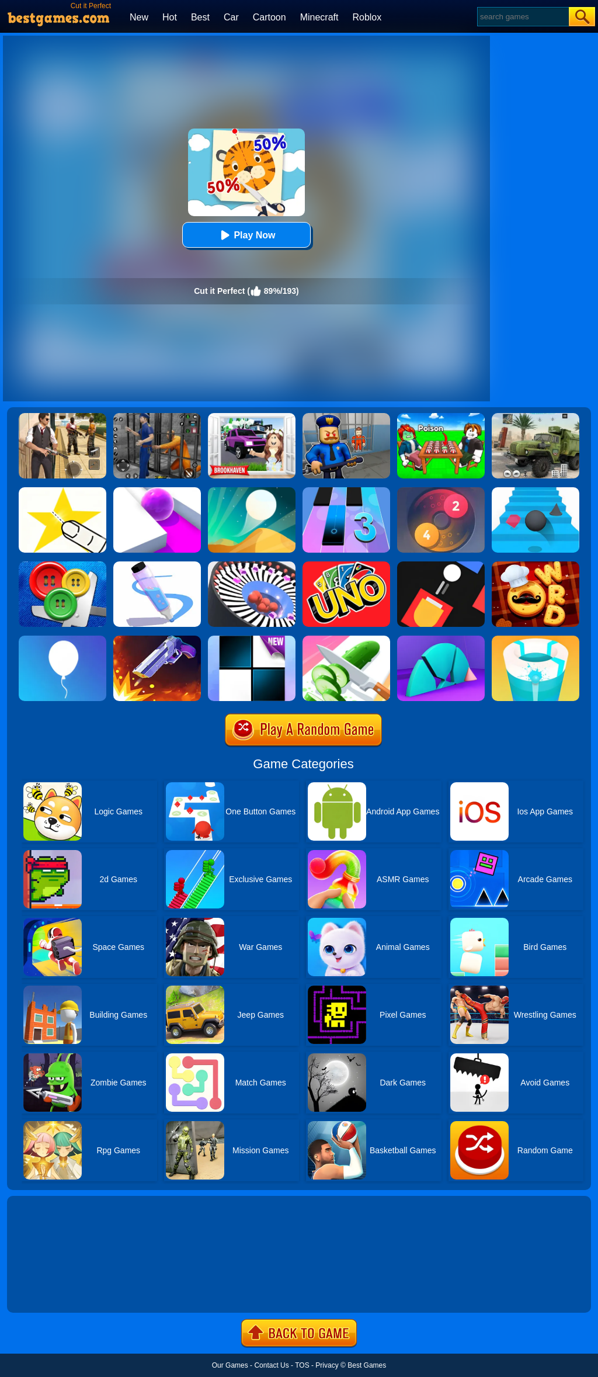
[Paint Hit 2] (535, 640)
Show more (46, 1290)
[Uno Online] (346, 565)
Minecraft (319, 17)
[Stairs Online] (535, 491)
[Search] (522, 16)
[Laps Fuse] (441, 491)
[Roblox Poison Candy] (441, 417)
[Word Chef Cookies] (535, 565)
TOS (302, 1365)
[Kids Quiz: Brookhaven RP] (251, 417)
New (139, 17)
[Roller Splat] (157, 491)
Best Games (366, 1365)
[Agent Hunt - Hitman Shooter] (62, 417)
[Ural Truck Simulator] (535, 417)
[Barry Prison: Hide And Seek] (346, 417)
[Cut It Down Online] (62, 491)
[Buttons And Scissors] (62, 565)
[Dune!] (251, 491)
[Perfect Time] (441, 640)
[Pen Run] (157, 565)
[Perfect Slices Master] (346, 640)
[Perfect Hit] (251, 565)
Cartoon (269, 17)
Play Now (246, 235)
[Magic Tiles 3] (346, 491)
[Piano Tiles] (251, 640)
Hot (169, 17)
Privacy (326, 1365)
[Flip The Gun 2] (157, 640)
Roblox (366, 17)
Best (200, 17)
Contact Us (271, 1365)
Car (231, 17)
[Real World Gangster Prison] (157, 417)
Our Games (230, 1365)
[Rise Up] (62, 640)
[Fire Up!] (441, 565)
